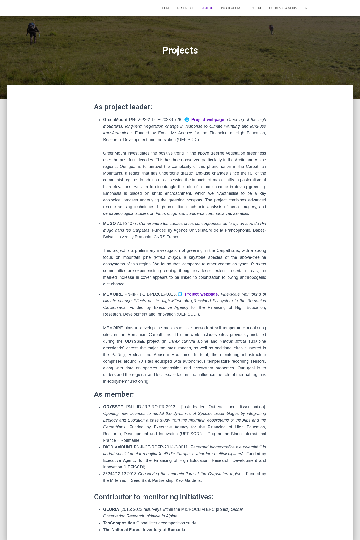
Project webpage (207, 119)
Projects (207, 8)
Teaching (255, 8)
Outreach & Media (283, 8)
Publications (231, 8)
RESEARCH (185, 8)
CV (305, 8)
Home (166, 8)
